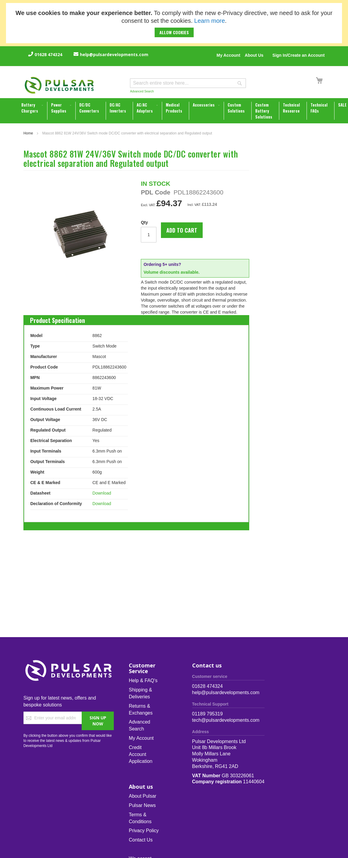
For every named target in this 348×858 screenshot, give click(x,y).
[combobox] (188, 83)
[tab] (57, 319)
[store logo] (59, 85)
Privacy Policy (144, 830)
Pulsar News (142, 805)
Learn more (209, 20)
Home (28, 133)
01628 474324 (48, 54)
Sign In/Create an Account (298, 55)
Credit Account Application (140, 754)
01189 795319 (207, 713)
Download (101, 493)
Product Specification (57, 319)
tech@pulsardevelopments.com (225, 720)
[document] (174, 23)
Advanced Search (142, 91)
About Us (254, 55)
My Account (228, 55)
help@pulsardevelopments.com (114, 54)
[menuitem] (32, 108)
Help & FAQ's (143, 680)
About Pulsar (142, 796)
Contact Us (141, 839)
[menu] (175, 110)
